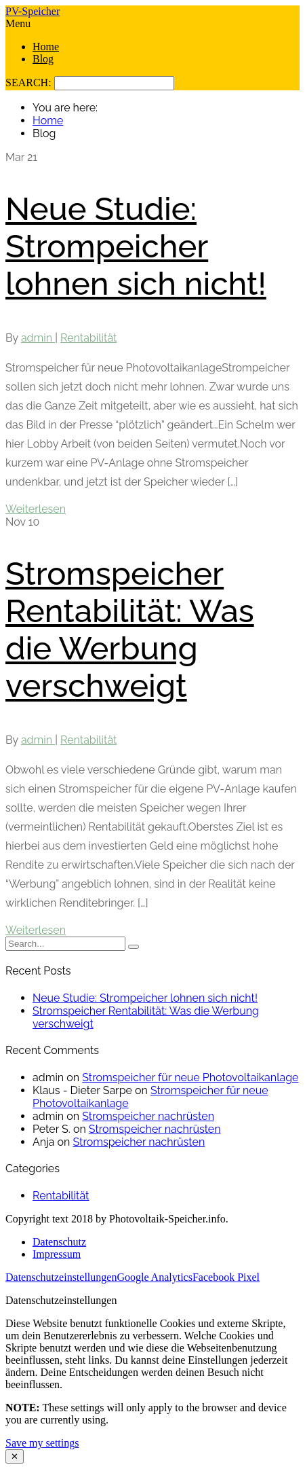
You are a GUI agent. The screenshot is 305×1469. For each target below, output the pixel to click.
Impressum (57, 1254)
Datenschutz (59, 1242)
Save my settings (42, 1443)
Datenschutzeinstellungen (61, 1277)
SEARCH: (29, 82)
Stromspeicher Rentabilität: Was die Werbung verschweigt (129, 629)
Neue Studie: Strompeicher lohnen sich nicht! (135, 246)
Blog (43, 59)
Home (46, 46)
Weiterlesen (35, 509)
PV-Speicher (32, 11)
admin (38, 337)
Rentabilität (88, 337)
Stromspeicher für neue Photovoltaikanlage (190, 1077)
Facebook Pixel (226, 1277)
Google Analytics (154, 1277)
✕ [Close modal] (14, 1456)
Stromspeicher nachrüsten (148, 1116)
